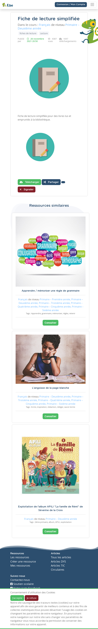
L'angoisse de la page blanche (50, 388)
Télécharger (29, 182)
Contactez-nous (20, 580)
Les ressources (19, 557)
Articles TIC (58, 565)
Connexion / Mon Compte (71, 4)
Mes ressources (20, 565)
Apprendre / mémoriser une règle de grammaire (51, 291)
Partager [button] (51, 182)
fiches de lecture (28, 33)
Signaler (26, 189)
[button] (63, 182)
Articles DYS (58, 561)
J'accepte (17, 598)
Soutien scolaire (22, 584)
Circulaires (57, 569)
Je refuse (31, 598)
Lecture (44, 33)
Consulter (50, 322)
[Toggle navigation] (92, 5)
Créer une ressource (23, 561)
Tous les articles (61, 557)
